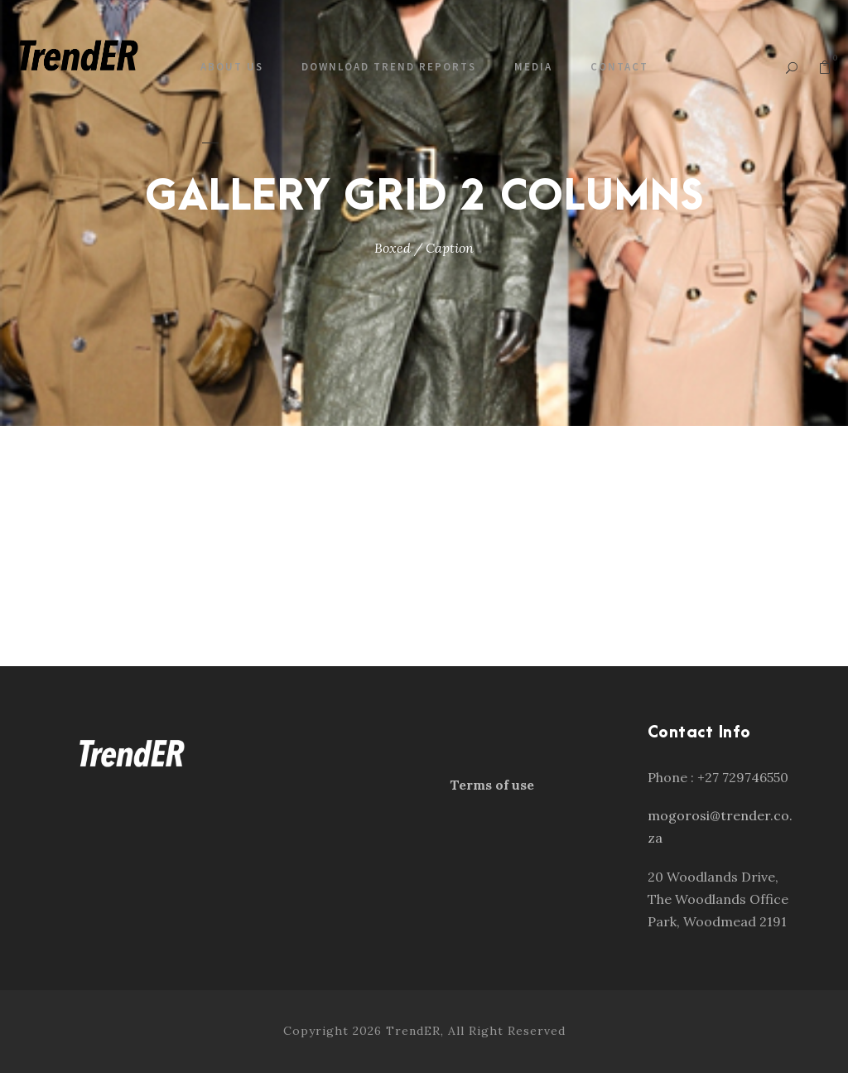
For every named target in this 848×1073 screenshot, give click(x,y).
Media (533, 67)
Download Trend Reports (388, 67)
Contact (619, 67)
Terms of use (492, 784)
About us (231, 67)
